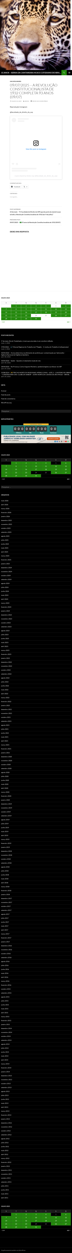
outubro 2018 (6, 859)
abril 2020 (4, 788)
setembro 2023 (6, 627)
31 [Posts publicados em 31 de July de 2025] (36, 319)
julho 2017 (4, 918)
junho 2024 (5, 591)
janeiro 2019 (5, 847)
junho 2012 (5, 1146)
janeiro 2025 (5, 564)
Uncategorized (15, 81)
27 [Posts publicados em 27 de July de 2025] (66, 315)
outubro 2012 (6, 1131)
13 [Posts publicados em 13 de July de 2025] (66, 309)
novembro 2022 (6, 666)
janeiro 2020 (5, 800)
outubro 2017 (6, 906)
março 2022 (5, 697)
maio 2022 (4, 690)
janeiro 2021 (5, 753)
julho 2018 (4, 871)
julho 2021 (4, 729)
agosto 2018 (5, 867)
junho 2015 (5, 1005)
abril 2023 (4, 646)
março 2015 (5, 1016)
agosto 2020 (5, 772)
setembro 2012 (6, 1135)
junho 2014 (5, 1052)
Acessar (3, 391)
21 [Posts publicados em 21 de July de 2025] (6, 315)
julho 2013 (4, 1095)
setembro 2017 (6, 910)
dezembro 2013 (6, 1076)
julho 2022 (4, 682)
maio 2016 (4, 973)
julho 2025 (4, 540)
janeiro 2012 (5, 1166)
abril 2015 (4, 1013)
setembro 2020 (6, 768)
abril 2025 (4, 552)
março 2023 (5, 650)
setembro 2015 (6, 993)
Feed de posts (5, 395)
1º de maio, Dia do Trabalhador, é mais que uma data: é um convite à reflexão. (27, 341)
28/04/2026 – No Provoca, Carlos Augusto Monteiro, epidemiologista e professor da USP (31, 367)
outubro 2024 (6, 575)
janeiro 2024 (5, 611)
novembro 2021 (6, 713)
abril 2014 (4, 1060)
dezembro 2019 (6, 804)
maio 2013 (4, 1103)
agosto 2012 (5, 1139)
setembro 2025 (6, 532)
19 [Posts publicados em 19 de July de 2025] (56, 312)
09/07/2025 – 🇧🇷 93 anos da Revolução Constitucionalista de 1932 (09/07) (36, 220)
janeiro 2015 (5, 1024)
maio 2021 (4, 737)
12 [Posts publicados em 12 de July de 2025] (56, 309)
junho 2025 (5, 544)
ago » (68, 322)
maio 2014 (4, 1056)
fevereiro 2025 (6, 560)
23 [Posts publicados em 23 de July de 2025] (26, 315)
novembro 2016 (6, 950)
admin (27, 101)
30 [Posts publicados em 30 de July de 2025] (26, 319)
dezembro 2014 (6, 1028)
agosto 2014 (5, 1044)
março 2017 (5, 934)
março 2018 (5, 887)
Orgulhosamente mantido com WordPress (13, 1250)
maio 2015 (4, 1009)
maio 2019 (4, 831)
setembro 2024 (6, 579)
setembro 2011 (6, 1182)
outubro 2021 (6, 717)
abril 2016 (4, 977)
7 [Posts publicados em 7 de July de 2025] (6, 309)
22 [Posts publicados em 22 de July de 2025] (16, 315)
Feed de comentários (8, 399)
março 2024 (5, 603)
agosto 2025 (5, 536)
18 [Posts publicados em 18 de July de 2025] (46, 312)
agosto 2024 (5, 583)
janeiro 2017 (5, 942)
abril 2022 (4, 694)
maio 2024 (4, 595)
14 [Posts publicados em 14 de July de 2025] (6, 312)
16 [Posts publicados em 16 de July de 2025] (26, 312)
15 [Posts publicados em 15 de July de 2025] (16, 312)
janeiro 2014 (5, 1072)
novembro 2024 (6, 571)
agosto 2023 (5, 631)
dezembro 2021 (6, 709)
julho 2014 (4, 1048)
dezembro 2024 (6, 568)
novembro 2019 (6, 808)
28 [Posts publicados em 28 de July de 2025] (6, 319)
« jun (3, 322)
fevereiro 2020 (6, 796)
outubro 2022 (6, 670)
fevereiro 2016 (6, 985)
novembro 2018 (6, 855)
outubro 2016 (6, 953)
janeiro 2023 (5, 658)
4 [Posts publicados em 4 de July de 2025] (45, 306)
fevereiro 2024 (6, 607)
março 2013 (5, 1111)
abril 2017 (4, 930)
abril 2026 (4, 505)
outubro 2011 (6, 1178)
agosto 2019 (5, 820)
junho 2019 (5, 827)
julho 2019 (4, 824)
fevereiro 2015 (6, 1020)
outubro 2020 (6, 764)
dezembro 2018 (6, 851)
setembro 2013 (6, 1087)
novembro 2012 (6, 1127)
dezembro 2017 (6, 898)
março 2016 (5, 981)
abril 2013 (4, 1107)
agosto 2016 (5, 961)
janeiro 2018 (5, 894)
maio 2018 (4, 879)
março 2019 (5, 839)
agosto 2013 (5, 1091)
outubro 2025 (6, 528)
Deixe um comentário (40, 101)
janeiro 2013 (5, 1119)
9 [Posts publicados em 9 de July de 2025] (26, 309)
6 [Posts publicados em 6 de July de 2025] (65, 306)
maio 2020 (4, 784)
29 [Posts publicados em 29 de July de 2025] (16, 319)
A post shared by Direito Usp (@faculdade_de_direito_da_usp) (36, 176)
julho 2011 (4, 1186)
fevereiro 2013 (6, 1115)
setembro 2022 (6, 674)
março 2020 (5, 792)
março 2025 (5, 556)
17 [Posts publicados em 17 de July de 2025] (36, 312)
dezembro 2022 (6, 662)
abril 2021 (4, 741)
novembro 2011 (6, 1174)
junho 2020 (5, 780)
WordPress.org (6, 403)
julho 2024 (4, 587)
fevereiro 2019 (6, 843)
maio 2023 (4, 642)
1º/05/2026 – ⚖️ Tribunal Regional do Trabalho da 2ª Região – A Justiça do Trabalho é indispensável (35, 347)
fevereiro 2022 (6, 701)
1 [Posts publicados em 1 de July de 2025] (16, 306)
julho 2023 (4, 634)
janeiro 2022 (5, 705)
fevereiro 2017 (6, 938)
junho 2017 (5, 922)
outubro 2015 (6, 989)
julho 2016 (4, 965)
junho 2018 (5, 875)
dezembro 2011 (6, 1170)
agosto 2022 (5, 678)
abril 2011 (4, 1198)
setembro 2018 (6, 863)
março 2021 (5, 745)
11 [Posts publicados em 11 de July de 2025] (46, 309)
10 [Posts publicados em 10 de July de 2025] (36, 309)
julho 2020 (4, 776)
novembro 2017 (6, 902)
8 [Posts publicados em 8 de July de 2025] (16, 309)
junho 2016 (5, 969)
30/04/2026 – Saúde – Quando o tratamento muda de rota (21, 361)
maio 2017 (4, 926)
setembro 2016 (6, 957)
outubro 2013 (6, 1083)
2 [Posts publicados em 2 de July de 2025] (26, 306)
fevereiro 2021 (6, 749)
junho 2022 (5, 686)
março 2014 (5, 1064)
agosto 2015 (5, 997)
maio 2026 (4, 501)
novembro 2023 (6, 619)
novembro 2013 (6, 1079)
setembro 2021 (6, 721)
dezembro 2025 (6, 520)
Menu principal (69, 72)
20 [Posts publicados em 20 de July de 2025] (66, 312)
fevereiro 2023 (6, 654)
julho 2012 (4, 1142)
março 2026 (5, 508)
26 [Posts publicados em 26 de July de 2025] (56, 315)
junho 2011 (5, 1190)
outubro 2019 (6, 812)
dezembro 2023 (6, 615)
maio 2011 (4, 1194)
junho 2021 (5, 733)
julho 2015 (4, 1001)
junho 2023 (5, 638)
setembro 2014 (6, 1040)
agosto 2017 (5, 914)
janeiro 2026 (5, 516)
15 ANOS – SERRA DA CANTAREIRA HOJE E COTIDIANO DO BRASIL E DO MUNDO (31, 72)
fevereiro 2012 (6, 1162)
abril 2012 (4, 1154)
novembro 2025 (6, 524)
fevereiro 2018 (6, 890)
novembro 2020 (6, 760)
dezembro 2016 (6, 946)
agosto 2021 (5, 725)
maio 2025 (4, 548)
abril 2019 (4, 835)
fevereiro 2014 (6, 1068)
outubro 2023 (6, 623)
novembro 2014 (6, 1032)
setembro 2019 (6, 816)
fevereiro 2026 (6, 512)
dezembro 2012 (6, 1123)
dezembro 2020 (6, 757)
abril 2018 (4, 883)
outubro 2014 (6, 1036)
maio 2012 (4, 1150)
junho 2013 (5, 1099)
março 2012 (5, 1158)
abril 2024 (4, 599)
